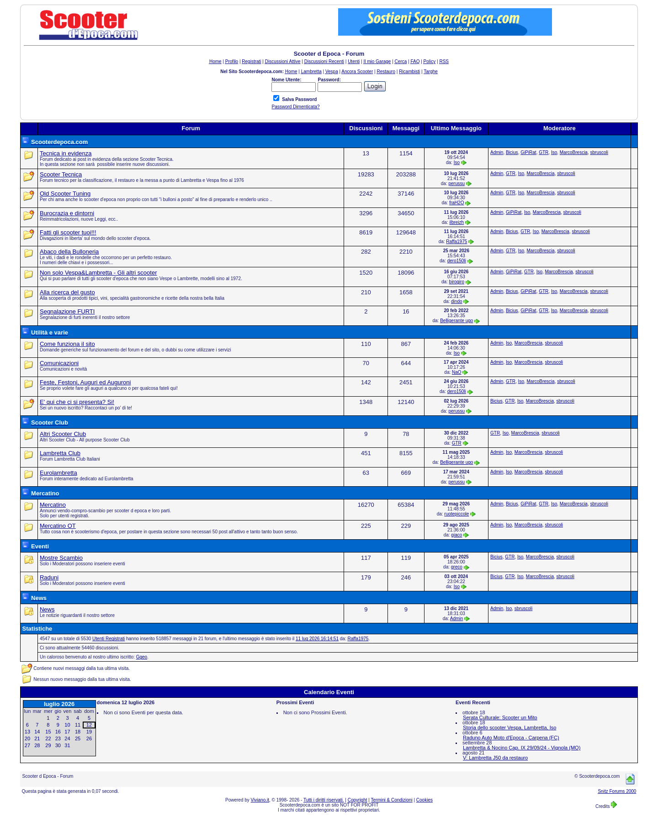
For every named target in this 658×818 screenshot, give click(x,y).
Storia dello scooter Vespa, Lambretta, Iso (509, 727)
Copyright (357, 799)
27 (27, 745)
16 (58, 731)
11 (77, 725)
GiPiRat (528, 152)
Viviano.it (260, 799)
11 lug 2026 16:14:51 (317, 638)
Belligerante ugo (456, 320)
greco (456, 566)
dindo (456, 301)
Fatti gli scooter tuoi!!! (68, 232)
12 (89, 725)
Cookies (424, 799)
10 (67, 725)
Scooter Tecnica (61, 174)
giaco (456, 534)
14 (37, 731)
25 (77, 738)
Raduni (49, 577)
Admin (496, 152)
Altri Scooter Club (63, 433)
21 (37, 738)
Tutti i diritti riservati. (323, 799)
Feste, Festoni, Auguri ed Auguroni (85, 382)
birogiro (456, 281)
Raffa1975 (456, 241)
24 (67, 738)
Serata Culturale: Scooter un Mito (500, 717)
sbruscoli (599, 152)
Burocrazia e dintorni (67, 213)
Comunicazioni (59, 363)
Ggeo (141, 656)
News (47, 609)
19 (89, 731)
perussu (457, 183)
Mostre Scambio (61, 557)
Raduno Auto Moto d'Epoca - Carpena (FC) (511, 737)
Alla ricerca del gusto (67, 292)
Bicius (512, 152)
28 (37, 745)
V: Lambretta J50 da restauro (495, 757)
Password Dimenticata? (295, 106)
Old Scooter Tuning (65, 193)
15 (48, 731)
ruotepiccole (456, 513)
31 (67, 745)
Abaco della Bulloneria (69, 251)
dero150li (456, 260)
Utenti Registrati (108, 638)
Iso (457, 162)
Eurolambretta (58, 472)
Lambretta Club (60, 453)
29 (48, 745)
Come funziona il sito (67, 343)
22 (48, 738)
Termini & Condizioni (392, 799)
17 (67, 731)
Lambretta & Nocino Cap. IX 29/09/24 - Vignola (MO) (521, 747)
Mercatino (53, 504)
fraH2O (456, 202)
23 (58, 738)
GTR (543, 152)
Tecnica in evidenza (65, 153)
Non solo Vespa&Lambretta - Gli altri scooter (98, 272)
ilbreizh (456, 222)
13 (27, 731)
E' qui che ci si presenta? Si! (77, 401)
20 (27, 738)
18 (77, 731)
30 (58, 745)
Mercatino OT (58, 525)
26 (89, 738)
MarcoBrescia (574, 152)
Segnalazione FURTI (67, 311)
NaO (457, 372)
